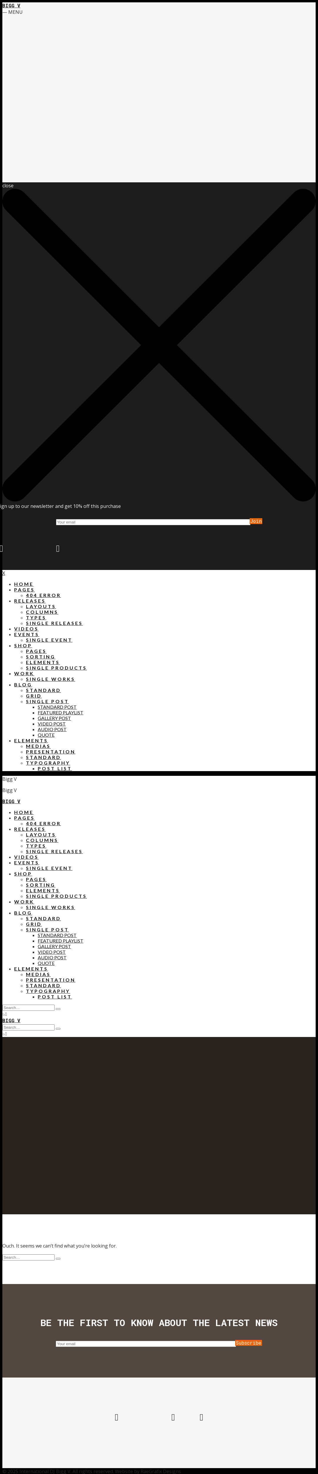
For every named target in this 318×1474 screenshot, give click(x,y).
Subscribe (248, 1343)
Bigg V (11, 5)
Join (256, 521)
